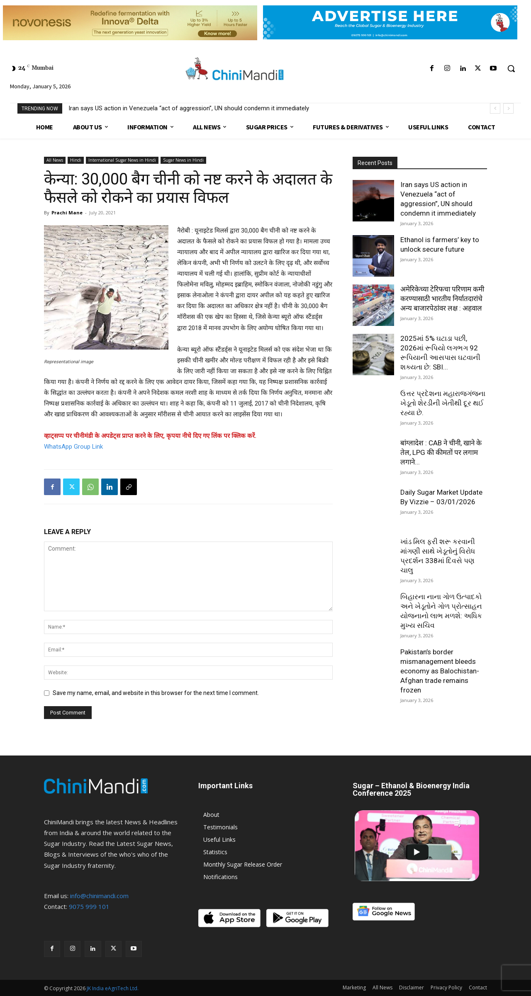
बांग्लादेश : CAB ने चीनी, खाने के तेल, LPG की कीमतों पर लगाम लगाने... (441, 452)
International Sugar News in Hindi (122, 160)
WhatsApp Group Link (73, 446)
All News (54, 160)
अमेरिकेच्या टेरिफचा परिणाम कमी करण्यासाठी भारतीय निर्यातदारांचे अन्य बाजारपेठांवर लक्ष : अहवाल (442, 298)
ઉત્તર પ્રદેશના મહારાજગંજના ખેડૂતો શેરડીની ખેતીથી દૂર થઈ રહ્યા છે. (442, 403)
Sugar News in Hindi (183, 160)
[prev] (495, 108)
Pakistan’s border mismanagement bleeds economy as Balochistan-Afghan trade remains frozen (439, 671)
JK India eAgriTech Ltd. (113, 988)
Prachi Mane (67, 212)
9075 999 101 (89, 906)
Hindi (75, 160)
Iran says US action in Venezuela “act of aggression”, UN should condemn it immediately (188, 108)
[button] (511, 68)
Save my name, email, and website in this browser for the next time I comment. (156, 693)
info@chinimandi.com (99, 896)
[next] (508, 108)
